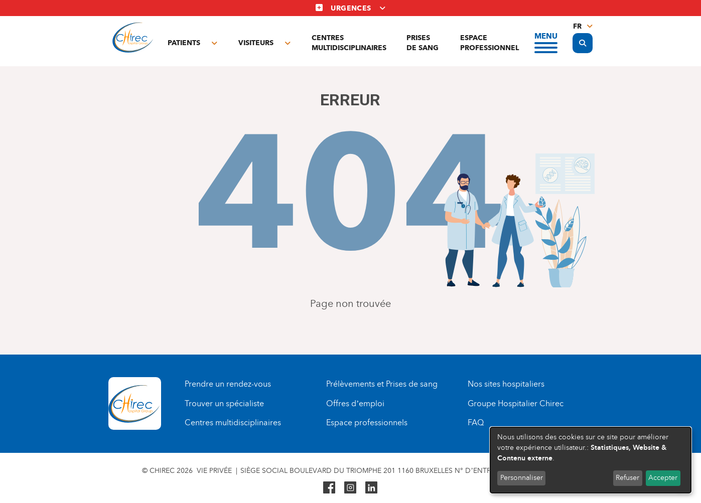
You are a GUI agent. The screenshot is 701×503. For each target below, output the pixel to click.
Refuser (627, 477)
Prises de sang (422, 43)
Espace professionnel (489, 43)
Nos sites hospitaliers (506, 384)
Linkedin (371, 487)
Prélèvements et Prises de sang (382, 384)
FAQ (476, 422)
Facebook (329, 487)
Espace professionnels (366, 422)
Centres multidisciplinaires (349, 43)
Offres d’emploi (355, 403)
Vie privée (214, 470)
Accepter (662, 477)
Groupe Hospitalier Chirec (516, 403)
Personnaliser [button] (521, 477)
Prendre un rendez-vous (228, 384)
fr (577, 26)
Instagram (350, 487)
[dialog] (590, 460)
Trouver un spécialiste (224, 403)
